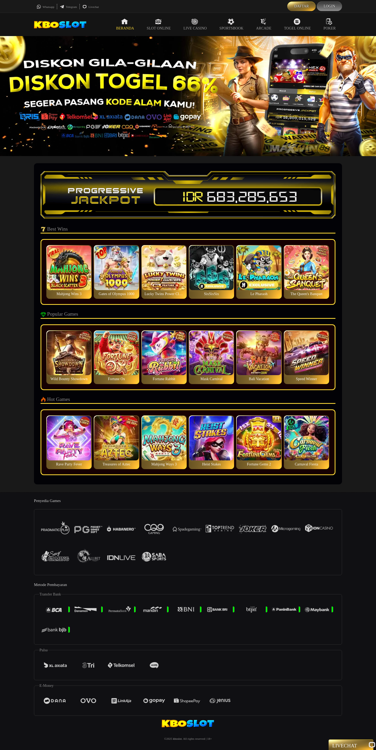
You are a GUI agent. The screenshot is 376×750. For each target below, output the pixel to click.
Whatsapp (45, 6)
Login (329, 6)
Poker (330, 24)
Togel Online (297, 24)
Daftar (301, 6)
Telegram (68, 6)
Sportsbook (231, 24)
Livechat (90, 6)
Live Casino (195, 24)
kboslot (177, 738)
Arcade (263, 24)
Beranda (125, 24)
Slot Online (159, 24)
